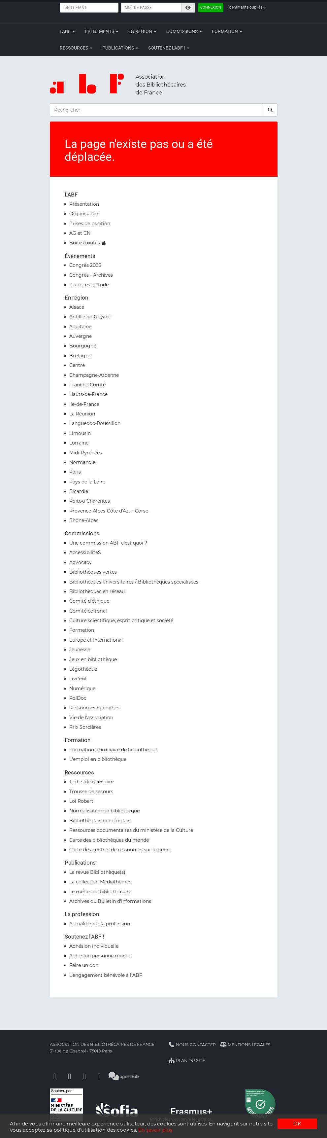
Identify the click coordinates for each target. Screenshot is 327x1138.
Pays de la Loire (87, 482)
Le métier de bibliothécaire (100, 892)
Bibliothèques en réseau (97, 591)
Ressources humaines (94, 708)
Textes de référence (91, 782)
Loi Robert (81, 801)
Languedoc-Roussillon (94, 423)
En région (142, 31)
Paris (75, 472)
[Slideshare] (99, 1076)
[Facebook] (55, 1076)
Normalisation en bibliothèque (104, 811)
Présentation (84, 204)
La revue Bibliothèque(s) (97, 872)
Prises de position (89, 224)
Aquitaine (80, 327)
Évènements (101, 31)
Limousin (80, 433)
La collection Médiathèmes (100, 882)
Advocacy (80, 562)
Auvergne (80, 336)
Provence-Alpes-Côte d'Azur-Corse (108, 511)
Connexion (210, 7)
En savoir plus (155, 1130)
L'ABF (67, 31)
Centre (77, 365)
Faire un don (83, 965)
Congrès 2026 (85, 265)
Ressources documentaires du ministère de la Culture (131, 830)
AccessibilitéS (85, 552)
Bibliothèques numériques (99, 821)
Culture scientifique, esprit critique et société (121, 620)
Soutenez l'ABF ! (168, 48)
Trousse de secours (91, 792)
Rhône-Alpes (83, 520)
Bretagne (80, 356)
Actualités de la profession (99, 924)
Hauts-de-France (88, 394)
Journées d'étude (89, 285)
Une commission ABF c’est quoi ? (108, 543)
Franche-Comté (87, 385)
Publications (120, 48)
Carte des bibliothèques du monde (109, 840)
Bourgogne (82, 346)
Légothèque (83, 669)
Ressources (76, 48)
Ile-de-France (84, 404)
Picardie (78, 491)
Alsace (76, 307)
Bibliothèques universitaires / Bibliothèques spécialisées (133, 582)
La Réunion (82, 414)
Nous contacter (192, 1044)
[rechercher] (270, 110)
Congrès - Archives (91, 275)
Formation (227, 31)
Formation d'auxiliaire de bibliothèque (113, 750)
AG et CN (79, 233)
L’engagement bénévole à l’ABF (105, 975)
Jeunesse (79, 650)
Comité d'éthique (89, 601)
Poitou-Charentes (89, 501)
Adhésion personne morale (100, 956)
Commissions (184, 31)
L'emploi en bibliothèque (97, 759)
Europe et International (96, 640)
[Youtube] (84, 1076)
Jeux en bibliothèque (93, 659)
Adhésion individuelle (93, 946)
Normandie (82, 462)
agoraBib (124, 1076)
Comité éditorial (88, 611)
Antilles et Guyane (90, 317)
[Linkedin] (69, 1076)
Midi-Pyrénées (85, 453)
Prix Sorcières (85, 727)
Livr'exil (77, 679)
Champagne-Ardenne (94, 375)
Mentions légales (245, 1044)
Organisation (84, 214)
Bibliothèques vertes (93, 572)
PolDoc (77, 698)
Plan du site (187, 1060)
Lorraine (78, 443)
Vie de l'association (91, 718)
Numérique (82, 689)
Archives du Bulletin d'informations (110, 901)
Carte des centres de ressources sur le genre (120, 850)
